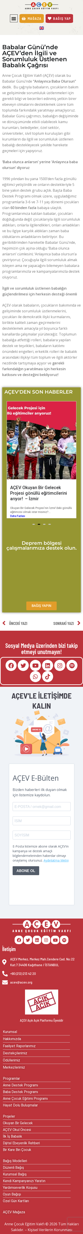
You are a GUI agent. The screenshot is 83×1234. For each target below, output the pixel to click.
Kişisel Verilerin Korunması (50, 1229)
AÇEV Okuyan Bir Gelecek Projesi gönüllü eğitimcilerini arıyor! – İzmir (38, 493)
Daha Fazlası (17, 516)
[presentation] (39, 885)
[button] (14, 18)
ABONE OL (26, 871)
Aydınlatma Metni (56, 860)
